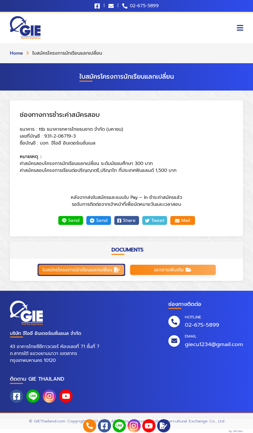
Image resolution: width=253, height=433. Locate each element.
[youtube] (148, 425)
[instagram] (134, 425)
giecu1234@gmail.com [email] (214, 344)
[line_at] (119, 425)
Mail (182, 220)
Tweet (154, 220)
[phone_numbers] (89, 425)
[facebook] (104, 425)
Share (126, 220)
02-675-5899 (144, 5)
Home (16, 53)
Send (70, 220)
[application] (163, 425)
